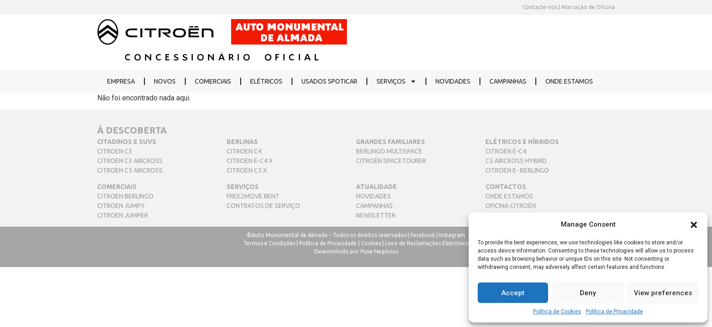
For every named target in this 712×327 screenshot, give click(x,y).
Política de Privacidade (614, 311)
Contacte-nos (540, 7)
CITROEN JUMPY (121, 205)
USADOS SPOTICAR (329, 81)
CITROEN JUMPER (122, 215)
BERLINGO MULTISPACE (389, 151)
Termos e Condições (269, 243)
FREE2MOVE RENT (253, 196)
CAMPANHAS (508, 81)
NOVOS (165, 81)
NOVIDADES (452, 81)
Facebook (422, 235)
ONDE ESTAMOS (569, 81)
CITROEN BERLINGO (125, 196)
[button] (693, 224)
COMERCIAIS (213, 81)
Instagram (452, 235)
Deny (588, 293)
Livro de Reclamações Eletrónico (427, 243)
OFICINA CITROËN (510, 205)
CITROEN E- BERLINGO (517, 170)
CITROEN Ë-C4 (505, 151)
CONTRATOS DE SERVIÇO (263, 205)
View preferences (663, 293)
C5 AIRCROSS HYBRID (516, 160)
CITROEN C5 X (247, 170)
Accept (512, 293)
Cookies (371, 243)
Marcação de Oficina (587, 7)
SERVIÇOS (396, 81)
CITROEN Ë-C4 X (250, 160)
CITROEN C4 (244, 151)
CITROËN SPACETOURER (391, 160)
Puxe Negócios (379, 251)
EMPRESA (121, 81)
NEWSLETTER (376, 215)
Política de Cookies (557, 311)
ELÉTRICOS (266, 81)
